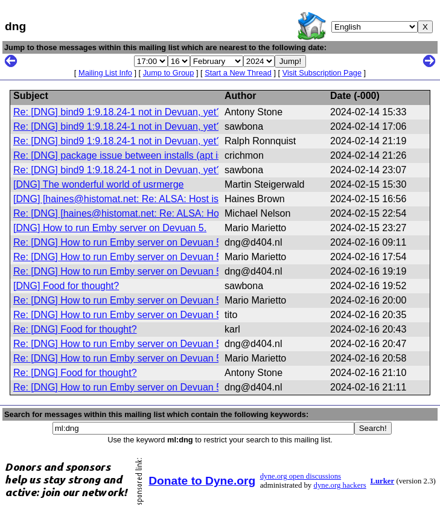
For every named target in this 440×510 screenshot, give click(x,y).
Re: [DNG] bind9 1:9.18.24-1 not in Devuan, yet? (117, 112)
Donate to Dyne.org (201, 480)
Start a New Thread (238, 72)
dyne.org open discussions (300, 476)
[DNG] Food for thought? (66, 286)
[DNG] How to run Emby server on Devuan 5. (109, 228)
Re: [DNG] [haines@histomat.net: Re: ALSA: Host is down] (138, 213)
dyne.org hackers (339, 485)
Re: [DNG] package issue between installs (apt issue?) (130, 155)
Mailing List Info (105, 72)
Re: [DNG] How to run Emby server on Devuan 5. (118, 242)
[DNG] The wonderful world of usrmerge (98, 184)
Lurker (382, 481)
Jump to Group (168, 72)
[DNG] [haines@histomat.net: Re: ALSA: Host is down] (130, 199)
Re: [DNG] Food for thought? (75, 329)
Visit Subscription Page (322, 72)
